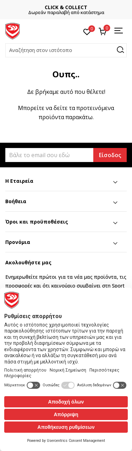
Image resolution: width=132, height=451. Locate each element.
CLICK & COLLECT (66, 7)
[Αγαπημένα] (87, 31)
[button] (66, 50)
